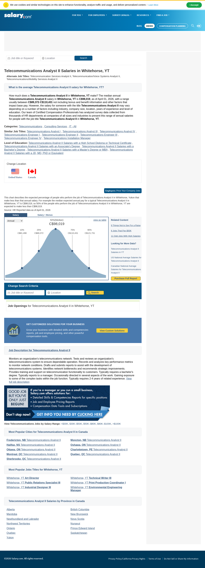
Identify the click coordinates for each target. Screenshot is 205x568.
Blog (139, 25)
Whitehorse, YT (23, 478)
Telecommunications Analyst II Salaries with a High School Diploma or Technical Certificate (80, 143)
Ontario (11, 528)
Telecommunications (30, 126)
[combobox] (25, 58)
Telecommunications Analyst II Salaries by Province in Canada (47, 501)
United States (15, 177)
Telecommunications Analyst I (44, 131)
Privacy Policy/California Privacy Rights (126, 558)
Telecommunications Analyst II (34, 440)
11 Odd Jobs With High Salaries (125, 236)
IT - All (72, 126)
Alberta (11, 509)
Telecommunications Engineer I (22, 134)
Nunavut (75, 523)
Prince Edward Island (82, 528)
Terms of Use (154, 558)
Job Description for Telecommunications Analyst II (39, 350)
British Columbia (79, 509)
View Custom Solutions (112, 330)
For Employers (97, 15)
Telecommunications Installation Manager (67, 138)
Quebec (11, 533)
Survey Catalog (122, 15)
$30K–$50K (76, 423)
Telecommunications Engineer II (60, 134)
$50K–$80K (89, 423)
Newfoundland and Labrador (23, 519)
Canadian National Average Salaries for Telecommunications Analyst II (126, 269)
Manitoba (12, 514)
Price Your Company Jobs (122, 190)
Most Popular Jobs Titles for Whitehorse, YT (35, 469)
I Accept (194, 5)
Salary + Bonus (45, 215)
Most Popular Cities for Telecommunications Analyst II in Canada (48, 432)
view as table (99, 220)
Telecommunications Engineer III (98, 134)
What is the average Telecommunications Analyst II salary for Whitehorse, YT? (56, 87)
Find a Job (163, 15)
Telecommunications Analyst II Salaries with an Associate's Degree (42, 146)
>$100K (116, 423)
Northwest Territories (18, 523)
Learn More (153, 5)
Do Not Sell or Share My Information (181, 558)
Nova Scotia (77, 519)
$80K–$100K (104, 423)
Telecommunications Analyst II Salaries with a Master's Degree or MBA (67, 149)
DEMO (149, 25)
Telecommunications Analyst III (80, 131)
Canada (32, 177)
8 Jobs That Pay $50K (121, 230)
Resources (144, 15)
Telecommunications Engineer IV (22, 138)
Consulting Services (55, 126)
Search (83, 58)
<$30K (64, 423)
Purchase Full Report (126, 278)
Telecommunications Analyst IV (117, 131)
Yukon (10, 537)
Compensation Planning (172, 26)
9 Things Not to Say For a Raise (126, 225)
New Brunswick (79, 514)
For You (77, 15)
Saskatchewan (78, 533)
